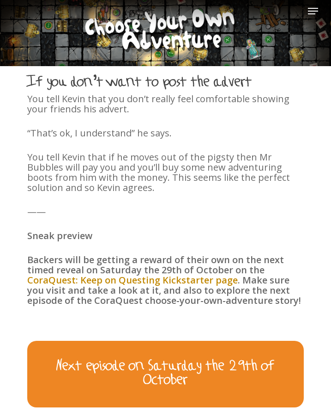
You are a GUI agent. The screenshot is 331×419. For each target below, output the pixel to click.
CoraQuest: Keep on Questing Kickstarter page (132, 280)
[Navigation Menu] (313, 11)
